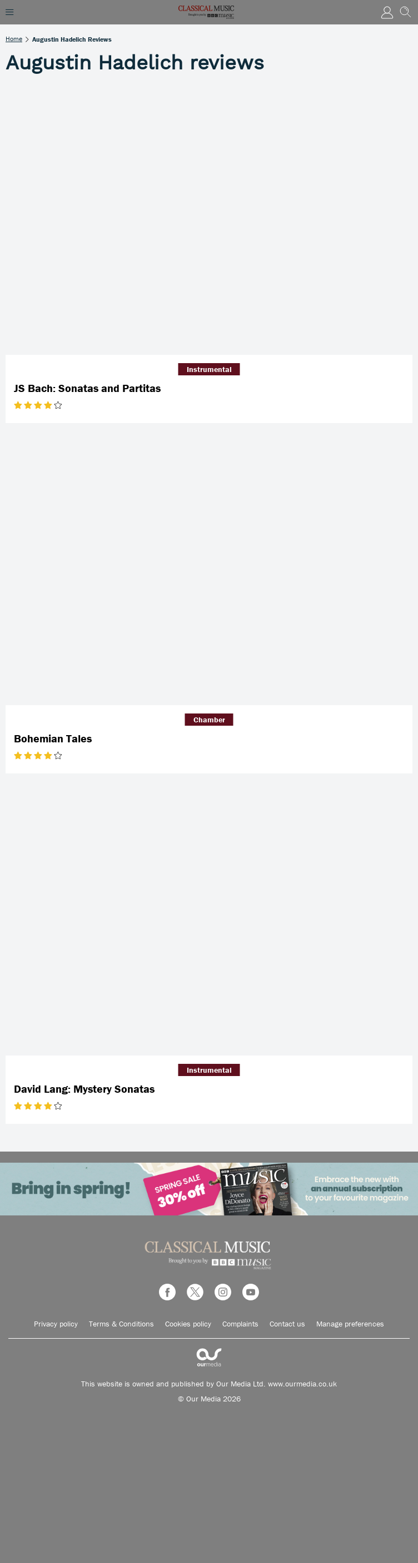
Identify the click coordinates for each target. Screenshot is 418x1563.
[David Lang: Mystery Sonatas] (209, 920)
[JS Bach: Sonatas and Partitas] (209, 219)
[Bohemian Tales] (209, 569)
